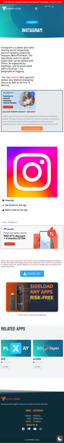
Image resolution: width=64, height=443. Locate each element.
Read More (5, 367)
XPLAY (3, 359)
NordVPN (32, 121)
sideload (14, 77)
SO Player (37, 359)
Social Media (32, 22)
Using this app (55, 2)
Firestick (29, 260)
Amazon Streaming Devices (13, 260)
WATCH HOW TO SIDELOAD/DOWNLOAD (32, 315)
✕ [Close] (61, 2)
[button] (36, 8)
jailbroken (49, 262)
